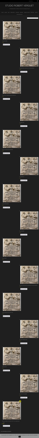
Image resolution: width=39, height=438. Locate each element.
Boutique (21, 12)
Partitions (32, 12)
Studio (2, 12)
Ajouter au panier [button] (6, 44)
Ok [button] (19, 436)
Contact (36, 12)
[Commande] (32, 18)
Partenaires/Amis (19, 14)
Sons (8, 12)
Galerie (6, 12)
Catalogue (17, 12)
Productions (13, 12)
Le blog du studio (27, 12)
